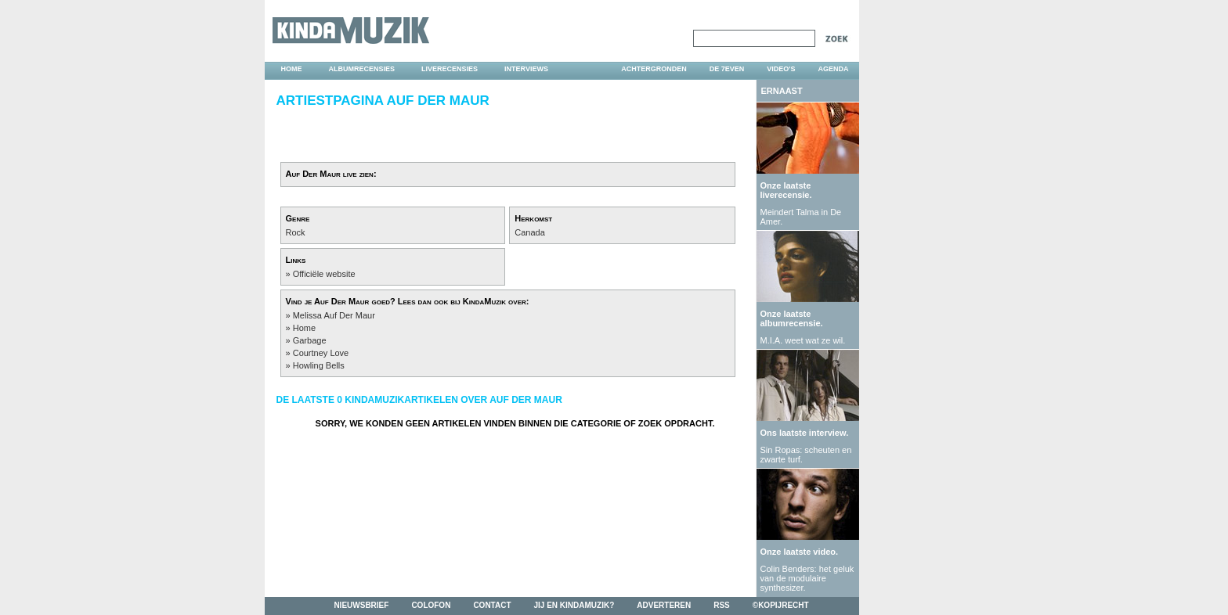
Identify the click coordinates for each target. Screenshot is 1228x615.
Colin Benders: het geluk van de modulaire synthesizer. (807, 578)
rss (721, 605)
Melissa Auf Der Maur (334, 315)
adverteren (664, 605)
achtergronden (654, 69)
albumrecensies (362, 69)
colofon (430, 605)
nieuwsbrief (361, 605)
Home (304, 328)
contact (492, 605)
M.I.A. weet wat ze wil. (803, 340)
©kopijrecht (781, 605)
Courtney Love (321, 353)
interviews (526, 69)
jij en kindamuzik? (574, 605)
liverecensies (449, 69)
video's (781, 69)
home (291, 69)
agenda (833, 69)
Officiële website (324, 274)
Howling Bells (319, 365)
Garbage (310, 340)
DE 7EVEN (727, 69)
